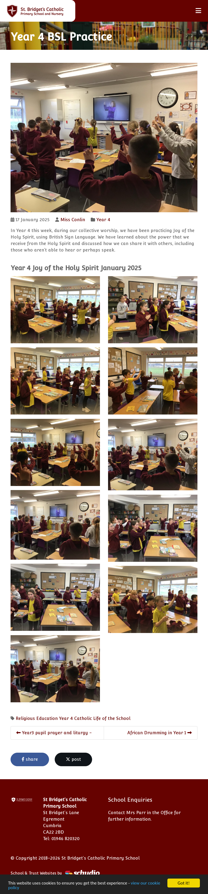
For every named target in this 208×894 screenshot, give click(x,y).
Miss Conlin (72, 219)
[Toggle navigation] (198, 10)
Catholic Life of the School (102, 718)
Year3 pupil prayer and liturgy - (54, 732)
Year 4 (103, 219)
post (73, 759)
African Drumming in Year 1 (159, 732)
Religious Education (37, 718)
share (30, 759)
